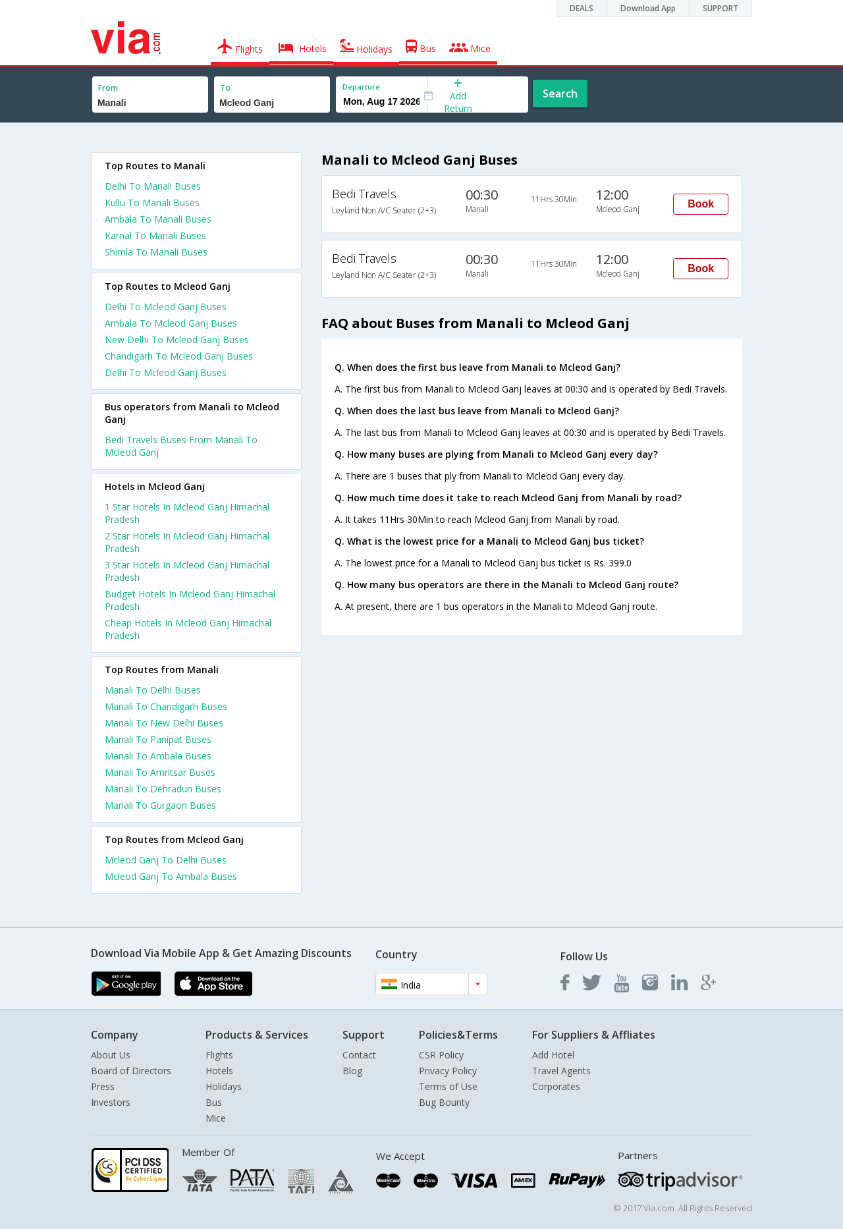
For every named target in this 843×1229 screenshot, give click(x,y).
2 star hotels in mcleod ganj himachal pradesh (187, 542)
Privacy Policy (448, 1070)
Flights (219, 1055)
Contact (359, 1055)
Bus (213, 1102)
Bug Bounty (444, 1102)
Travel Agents (561, 1070)
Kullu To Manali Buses (152, 202)
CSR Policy (441, 1055)
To (225, 88)
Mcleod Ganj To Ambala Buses (171, 876)
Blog (352, 1070)
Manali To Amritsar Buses (160, 772)
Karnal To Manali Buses (155, 235)
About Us (110, 1055)
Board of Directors (131, 1070)
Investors (110, 1102)
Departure (361, 87)
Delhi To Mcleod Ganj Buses (166, 306)
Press (103, 1086)
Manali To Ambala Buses (158, 756)
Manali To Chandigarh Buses (166, 706)
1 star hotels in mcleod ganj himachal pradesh (187, 513)
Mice (215, 1118)
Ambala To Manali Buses (158, 219)
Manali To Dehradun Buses (163, 788)
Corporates (556, 1086)
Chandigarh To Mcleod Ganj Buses (179, 356)
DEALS (581, 8)
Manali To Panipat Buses (158, 739)
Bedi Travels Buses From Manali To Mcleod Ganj (181, 445)
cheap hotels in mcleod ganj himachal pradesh (188, 629)
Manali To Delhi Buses (153, 690)
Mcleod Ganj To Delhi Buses (166, 860)
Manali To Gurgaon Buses (160, 805)
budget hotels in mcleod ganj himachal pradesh (190, 600)
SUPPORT (720, 8)
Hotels (219, 1070)
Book (701, 203)
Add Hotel (553, 1055)
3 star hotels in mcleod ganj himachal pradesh (187, 571)
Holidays (223, 1086)
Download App (648, 8)
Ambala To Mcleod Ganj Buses (171, 323)
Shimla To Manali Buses (156, 252)
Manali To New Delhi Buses (164, 723)
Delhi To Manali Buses (153, 186)
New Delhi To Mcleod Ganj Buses (177, 339)
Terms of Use (448, 1086)
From (108, 88)
